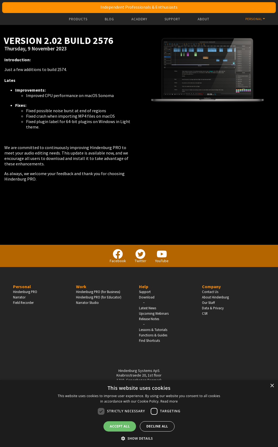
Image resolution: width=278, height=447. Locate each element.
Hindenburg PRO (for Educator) (98, 297)
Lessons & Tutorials (153, 329)
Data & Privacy (213, 308)
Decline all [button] (157, 426)
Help (143, 286)
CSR (205, 313)
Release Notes (149, 319)
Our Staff (208, 302)
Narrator (19, 297)
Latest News (147, 308)
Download (146, 297)
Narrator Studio (87, 302)
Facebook (118, 256)
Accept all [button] (120, 426)
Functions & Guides (153, 335)
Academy (139, 19)
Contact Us (210, 292)
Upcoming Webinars (154, 313)
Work (81, 286)
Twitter (140, 256)
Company (211, 286)
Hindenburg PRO (25, 292)
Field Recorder (23, 302)
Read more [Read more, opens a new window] (169, 401)
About (203, 19)
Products (78, 19)
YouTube (162, 256)
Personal (22, 286)
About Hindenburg (215, 297)
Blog (109, 19)
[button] (139, 438)
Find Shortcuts (149, 340)
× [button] (272, 386)
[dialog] (139, 413)
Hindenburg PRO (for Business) (98, 292)
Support (172, 19)
